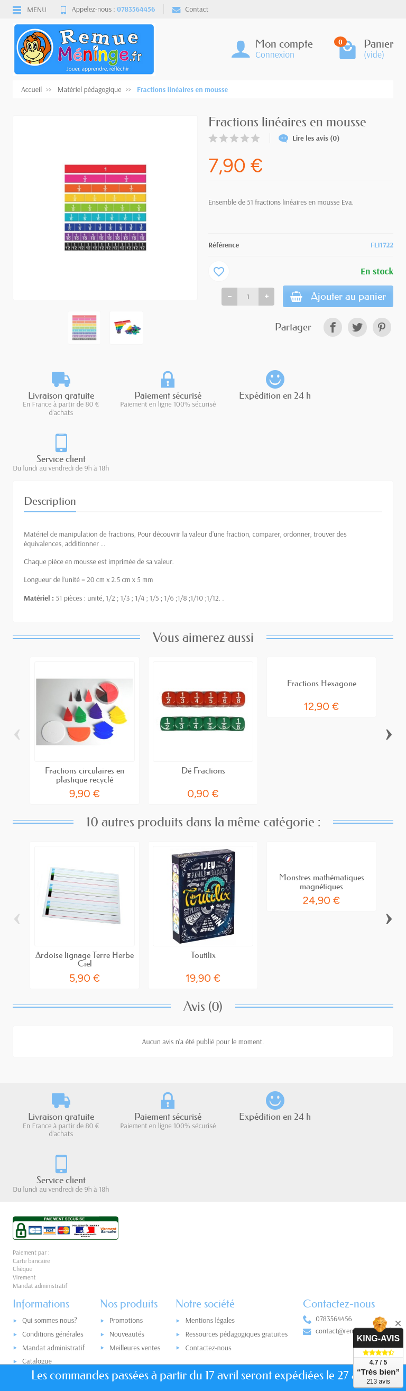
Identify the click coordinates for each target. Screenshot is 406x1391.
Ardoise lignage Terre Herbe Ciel (84, 903)
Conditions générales (53, 1224)
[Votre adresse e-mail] (206, 1319)
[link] (333, 329)
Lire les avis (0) (309, 138)
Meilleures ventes (135, 1238)
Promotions (126, 1211)
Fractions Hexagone (321, 628)
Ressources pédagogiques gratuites (236, 1224)
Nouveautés (126, 1224)
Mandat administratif (53, 1238)
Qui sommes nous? (49, 1211)
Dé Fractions (203, 715)
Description (50, 445)
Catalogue (37, 1252)
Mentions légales (210, 1211)
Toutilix (203, 899)
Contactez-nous (208, 1238)
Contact (190, 9)
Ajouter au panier (333, 297)
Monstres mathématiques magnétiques (321, 826)
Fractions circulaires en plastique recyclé (84, 719)
